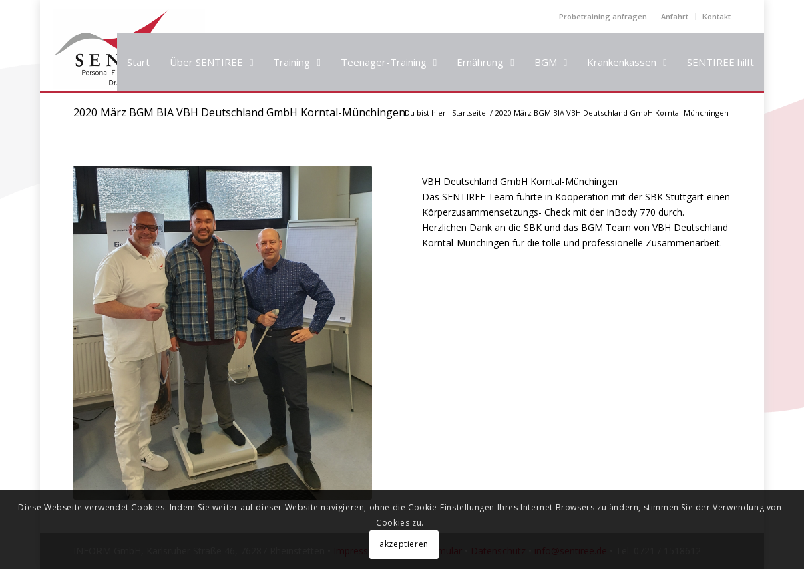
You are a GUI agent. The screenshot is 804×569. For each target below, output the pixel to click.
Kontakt (716, 16)
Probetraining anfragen (603, 16)
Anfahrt (674, 16)
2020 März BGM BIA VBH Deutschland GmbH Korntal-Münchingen (239, 112)
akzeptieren (404, 544)
